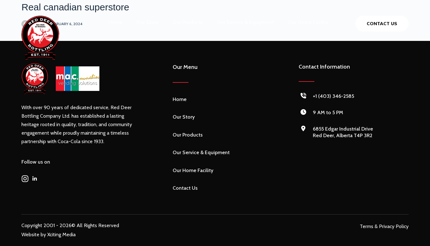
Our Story (184, 117)
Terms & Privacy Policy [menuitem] (384, 226)
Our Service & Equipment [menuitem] (245, 22)
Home (179, 99)
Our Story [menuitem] (147, 22)
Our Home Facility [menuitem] (308, 22)
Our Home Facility (193, 170)
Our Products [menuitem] (188, 22)
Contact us (382, 23)
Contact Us (185, 188)
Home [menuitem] (115, 22)
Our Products (188, 135)
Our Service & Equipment (201, 152)
